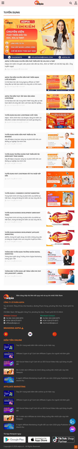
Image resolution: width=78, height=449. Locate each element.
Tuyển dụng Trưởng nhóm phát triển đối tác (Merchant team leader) (22, 155)
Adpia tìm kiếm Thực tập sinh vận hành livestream (20, 97)
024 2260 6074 (17, 318)
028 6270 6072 (52, 320)
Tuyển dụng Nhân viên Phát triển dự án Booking (20, 135)
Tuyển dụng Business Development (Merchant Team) (22, 214)
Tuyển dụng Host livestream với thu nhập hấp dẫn (23, 175)
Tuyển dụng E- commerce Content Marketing (22, 193)
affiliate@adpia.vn (13, 323)
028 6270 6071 (16, 320)
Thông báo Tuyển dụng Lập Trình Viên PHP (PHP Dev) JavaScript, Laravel (23, 272)
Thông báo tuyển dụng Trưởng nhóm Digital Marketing (22, 253)
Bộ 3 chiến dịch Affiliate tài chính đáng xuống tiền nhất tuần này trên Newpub (42, 371)
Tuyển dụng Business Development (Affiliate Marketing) (22, 233)
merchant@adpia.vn (50, 323)
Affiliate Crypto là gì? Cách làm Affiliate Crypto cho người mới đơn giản (43, 353)
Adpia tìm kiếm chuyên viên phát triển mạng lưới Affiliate (22, 78)
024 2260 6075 (54, 318)
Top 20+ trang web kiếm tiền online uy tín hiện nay (35, 345)
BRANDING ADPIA (13, 328)
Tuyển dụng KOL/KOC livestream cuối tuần (21, 115)
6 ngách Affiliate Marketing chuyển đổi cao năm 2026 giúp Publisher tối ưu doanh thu (44, 379)
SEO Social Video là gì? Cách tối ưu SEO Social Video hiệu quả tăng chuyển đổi (44, 363)
